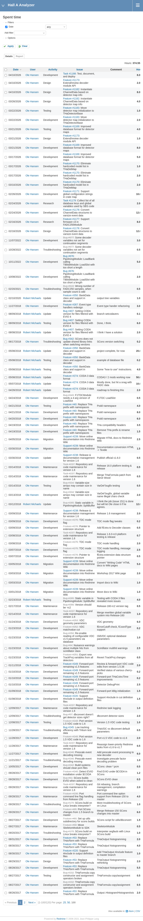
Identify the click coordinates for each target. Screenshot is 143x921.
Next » (32, 902)
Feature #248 (70, 720)
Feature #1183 (71, 107)
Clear (25, 46)
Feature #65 (70, 809)
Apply (10, 46)
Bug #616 (68, 286)
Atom (131, 911)
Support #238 (70, 455)
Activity (52, 69)
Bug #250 (68, 633)
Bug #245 (68, 727)
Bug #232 (68, 872)
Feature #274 (70, 375)
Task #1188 (69, 73)
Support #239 (70, 436)
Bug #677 (68, 237)
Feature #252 (70, 626)
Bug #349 (68, 395)
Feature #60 (70, 818)
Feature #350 (70, 295)
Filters (11, 22)
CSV (138, 911)
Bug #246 (68, 752)
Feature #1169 (71, 126)
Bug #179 (68, 802)
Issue (80, 69)
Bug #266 (68, 604)
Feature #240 (70, 771)
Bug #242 (68, 765)
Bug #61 (67, 777)
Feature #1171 (71, 191)
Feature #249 (70, 663)
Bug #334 (68, 482)
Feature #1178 (71, 209)
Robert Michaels (32, 298)
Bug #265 (68, 502)
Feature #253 (70, 620)
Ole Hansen (32, 75)
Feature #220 (70, 695)
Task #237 (68, 464)
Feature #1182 (71, 89)
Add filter (8, 33)
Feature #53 (70, 837)
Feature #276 (70, 526)
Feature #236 (70, 793)
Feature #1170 (71, 163)
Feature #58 (70, 825)
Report (19, 56)
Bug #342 (68, 338)
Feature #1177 (71, 219)
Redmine (60, 919)
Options (11, 38)
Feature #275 (70, 519)
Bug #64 (67, 645)
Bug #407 (68, 311)
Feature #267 (70, 304)
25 (64, 902)
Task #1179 (69, 200)
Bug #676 (68, 256)
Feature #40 (70, 404)
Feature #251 (70, 654)
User (33, 69)
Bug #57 (67, 714)
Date (10, 26)
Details (9, 56)
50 (68, 902)
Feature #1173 (71, 80)
